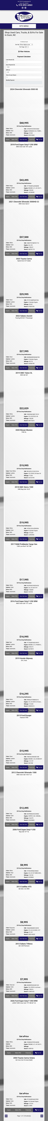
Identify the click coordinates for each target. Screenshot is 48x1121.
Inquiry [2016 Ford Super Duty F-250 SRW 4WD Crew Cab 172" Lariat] (8, 653)
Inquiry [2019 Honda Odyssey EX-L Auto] (8, 710)
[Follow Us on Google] (25, 8)
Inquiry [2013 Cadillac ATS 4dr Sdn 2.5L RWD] (8, 938)
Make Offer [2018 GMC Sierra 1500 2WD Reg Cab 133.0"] (15, 539)
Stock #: (26, 135)
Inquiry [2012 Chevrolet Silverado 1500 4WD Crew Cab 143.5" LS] (8, 824)
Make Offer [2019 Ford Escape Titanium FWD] (15, 767)
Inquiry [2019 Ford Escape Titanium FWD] (8, 767)
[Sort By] (26, 44)
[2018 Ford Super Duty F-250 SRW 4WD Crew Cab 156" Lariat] (24, 162)
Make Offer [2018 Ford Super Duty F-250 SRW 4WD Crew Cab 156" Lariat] (15, 196)
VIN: (25, 129)
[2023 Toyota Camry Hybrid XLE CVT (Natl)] (24, 276)
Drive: (7, 133)
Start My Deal (23, 139)
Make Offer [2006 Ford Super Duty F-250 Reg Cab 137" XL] (15, 881)
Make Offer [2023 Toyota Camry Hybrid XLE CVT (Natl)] (15, 311)
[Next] (41, 1116)
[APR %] (24, 72)
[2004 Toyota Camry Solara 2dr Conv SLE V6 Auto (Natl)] (24, 1076)
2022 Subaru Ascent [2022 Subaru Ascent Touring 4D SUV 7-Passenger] (24, 317)
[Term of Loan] (24, 77)
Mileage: (26, 133)
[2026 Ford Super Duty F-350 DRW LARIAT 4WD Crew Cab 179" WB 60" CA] (24, 1018)
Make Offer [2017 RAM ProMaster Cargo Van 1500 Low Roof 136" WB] (15, 596)
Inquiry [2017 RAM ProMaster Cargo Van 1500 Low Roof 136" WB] (8, 596)
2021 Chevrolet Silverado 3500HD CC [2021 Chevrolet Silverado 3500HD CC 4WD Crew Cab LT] (24, 203)
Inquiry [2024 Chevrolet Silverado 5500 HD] (8, 139)
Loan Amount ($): (10, 59)
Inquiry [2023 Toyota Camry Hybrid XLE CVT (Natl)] (8, 311)
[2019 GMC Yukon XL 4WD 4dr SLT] (24, 391)
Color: (7, 128)
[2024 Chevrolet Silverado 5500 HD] (24, 105)
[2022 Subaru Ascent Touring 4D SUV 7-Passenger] (24, 333)
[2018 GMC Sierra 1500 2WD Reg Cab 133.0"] (24, 505)
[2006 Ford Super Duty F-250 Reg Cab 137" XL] (24, 847)
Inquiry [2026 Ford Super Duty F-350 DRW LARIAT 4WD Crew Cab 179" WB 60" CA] (9, 1053)
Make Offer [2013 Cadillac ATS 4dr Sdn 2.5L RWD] (15, 938)
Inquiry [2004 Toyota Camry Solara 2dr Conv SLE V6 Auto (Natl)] (9, 1110)
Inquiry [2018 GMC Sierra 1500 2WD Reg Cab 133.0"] (8, 539)
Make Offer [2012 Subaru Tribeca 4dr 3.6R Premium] (15, 996)
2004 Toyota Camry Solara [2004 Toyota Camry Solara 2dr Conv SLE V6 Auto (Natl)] (24, 1059)
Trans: (7, 135)
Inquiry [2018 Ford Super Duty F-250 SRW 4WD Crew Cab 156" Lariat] (8, 196)
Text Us (39, 139)
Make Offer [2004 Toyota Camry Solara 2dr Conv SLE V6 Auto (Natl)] (18, 1110)
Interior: (8, 130)
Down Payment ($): (10, 64)
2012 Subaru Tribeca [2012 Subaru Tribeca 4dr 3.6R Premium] (24, 945)
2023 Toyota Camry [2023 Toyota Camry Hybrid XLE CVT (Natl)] (24, 260)
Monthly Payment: (10, 80)
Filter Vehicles (24, 51)
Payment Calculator (24, 56)
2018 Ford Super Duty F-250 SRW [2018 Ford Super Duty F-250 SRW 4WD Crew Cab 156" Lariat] (24, 146)
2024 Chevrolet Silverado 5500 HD (24, 89)
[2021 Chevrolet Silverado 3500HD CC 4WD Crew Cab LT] (24, 219)
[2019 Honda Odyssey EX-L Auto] (24, 676)
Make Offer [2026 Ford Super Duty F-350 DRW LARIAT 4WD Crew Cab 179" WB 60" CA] (18, 1053)
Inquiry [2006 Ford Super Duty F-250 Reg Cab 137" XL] (8, 881)
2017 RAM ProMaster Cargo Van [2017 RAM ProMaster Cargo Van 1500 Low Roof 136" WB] (24, 545)
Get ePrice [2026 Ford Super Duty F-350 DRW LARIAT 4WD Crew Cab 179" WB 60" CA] (24, 1036)
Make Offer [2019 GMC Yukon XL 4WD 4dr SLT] (15, 425)
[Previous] (6, 1116)
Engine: (26, 131)
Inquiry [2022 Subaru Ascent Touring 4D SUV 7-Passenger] (8, 368)
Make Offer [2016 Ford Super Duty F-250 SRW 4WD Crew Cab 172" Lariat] (15, 653)
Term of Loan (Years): (11, 75)
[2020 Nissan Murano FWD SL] (24, 448)
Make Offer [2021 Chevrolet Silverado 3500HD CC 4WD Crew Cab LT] (15, 253)
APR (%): (8, 70)
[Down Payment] (24, 67)
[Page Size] (27, 47)
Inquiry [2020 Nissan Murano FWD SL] (8, 482)
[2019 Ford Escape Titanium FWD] (24, 733)
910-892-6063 (25, 5)
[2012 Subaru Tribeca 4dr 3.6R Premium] (24, 961)
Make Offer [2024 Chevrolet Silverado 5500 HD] (15, 139)
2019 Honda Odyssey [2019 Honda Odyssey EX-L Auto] (24, 659)
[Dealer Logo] (24, 16)
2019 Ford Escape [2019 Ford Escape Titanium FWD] (24, 716)
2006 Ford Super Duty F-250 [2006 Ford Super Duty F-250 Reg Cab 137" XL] (24, 831)
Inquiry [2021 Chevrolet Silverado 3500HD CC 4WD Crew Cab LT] (8, 253)
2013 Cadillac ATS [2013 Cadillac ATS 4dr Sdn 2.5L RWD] (24, 888)
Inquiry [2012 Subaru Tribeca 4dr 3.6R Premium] (8, 996)
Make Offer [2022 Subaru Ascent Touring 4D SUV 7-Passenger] (15, 368)
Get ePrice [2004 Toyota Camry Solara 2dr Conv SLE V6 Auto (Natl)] (24, 1093)
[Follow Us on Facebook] (22, 8)
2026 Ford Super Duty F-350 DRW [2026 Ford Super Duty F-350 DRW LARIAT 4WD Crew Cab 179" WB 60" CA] (24, 1002)
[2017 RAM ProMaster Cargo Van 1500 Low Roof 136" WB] (24, 562)
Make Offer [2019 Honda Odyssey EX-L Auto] (15, 710)
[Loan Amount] (24, 62)
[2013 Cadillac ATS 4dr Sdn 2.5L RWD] (24, 904)
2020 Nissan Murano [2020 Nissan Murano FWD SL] (24, 431)
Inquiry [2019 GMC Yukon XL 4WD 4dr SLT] (8, 425)
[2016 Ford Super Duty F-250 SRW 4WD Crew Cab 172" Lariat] (24, 619)
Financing (31, 139)
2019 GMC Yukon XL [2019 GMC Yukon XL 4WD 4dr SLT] (24, 374)
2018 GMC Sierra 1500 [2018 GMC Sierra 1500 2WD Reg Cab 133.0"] (24, 488)
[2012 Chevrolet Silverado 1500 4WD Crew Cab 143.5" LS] (24, 790)
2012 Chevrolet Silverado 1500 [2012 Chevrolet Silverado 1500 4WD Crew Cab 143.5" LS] (24, 773)
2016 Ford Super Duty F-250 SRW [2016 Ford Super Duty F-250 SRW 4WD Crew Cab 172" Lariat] (24, 602)
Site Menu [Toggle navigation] (24, 26)
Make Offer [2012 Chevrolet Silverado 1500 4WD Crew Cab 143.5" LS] (15, 824)
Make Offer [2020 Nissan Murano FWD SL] (15, 482)
